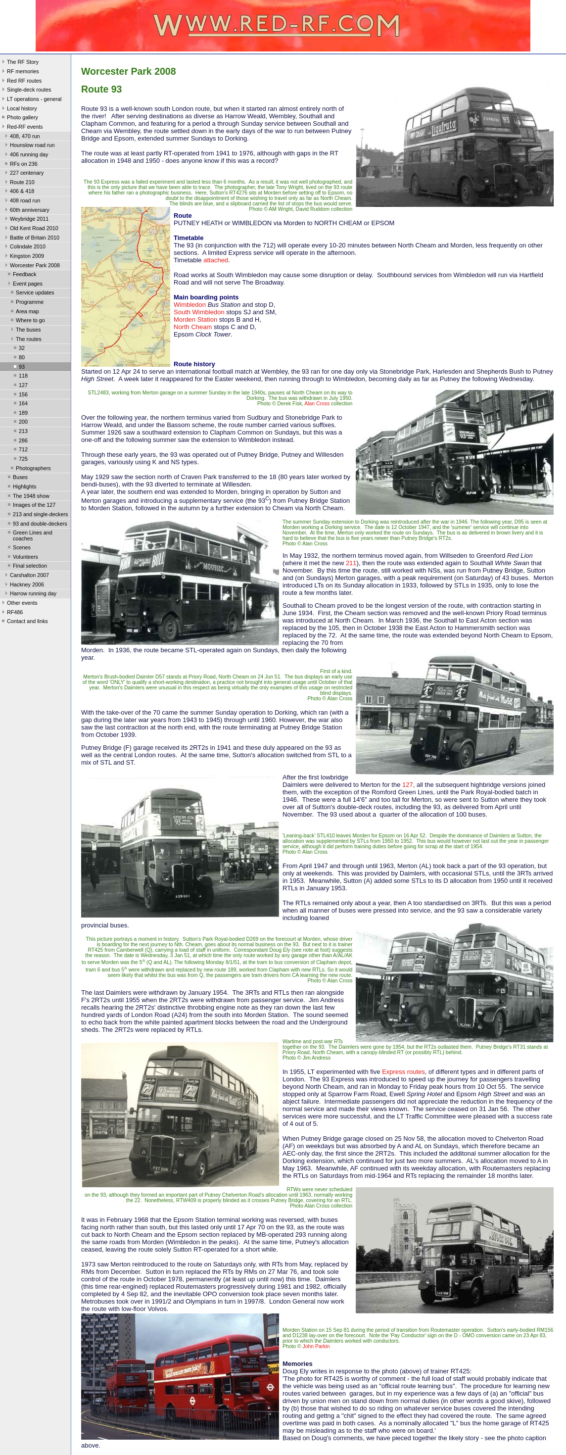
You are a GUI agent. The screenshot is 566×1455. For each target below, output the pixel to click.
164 (20, 404)
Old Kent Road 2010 (30, 229)
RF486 (11, 613)
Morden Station (195, 319)
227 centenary (23, 174)
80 (18, 358)
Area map (24, 312)
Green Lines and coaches (29, 535)
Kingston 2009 (23, 257)
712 (20, 450)
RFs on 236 (20, 165)
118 (20, 377)
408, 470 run (21, 137)
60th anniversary (26, 211)
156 (20, 395)
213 (20, 432)
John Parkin (316, 1346)
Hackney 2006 (23, 585)
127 (20, 386)
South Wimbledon (199, 312)
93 (18, 368)
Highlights (21, 487)
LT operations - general (30, 100)
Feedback (21, 275)
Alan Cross (317, 403)
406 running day (25, 155)
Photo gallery (19, 118)
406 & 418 (18, 192)
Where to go (27, 321)
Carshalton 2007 (26, 576)
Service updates (31, 293)
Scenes (18, 548)
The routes (25, 340)
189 (20, 414)
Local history (18, 109)
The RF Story (19, 63)
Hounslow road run (29, 146)
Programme (26, 303)
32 (18, 349)
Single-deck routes (25, 91)
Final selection (26, 567)
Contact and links (24, 622)
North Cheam (193, 327)
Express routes (403, 1071)
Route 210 (19, 183)
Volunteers (22, 558)
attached (215, 260)
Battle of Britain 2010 (31, 238)
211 (351, 563)
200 (20, 423)
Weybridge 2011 (25, 220)
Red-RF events (21, 128)
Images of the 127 (30, 506)
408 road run (21, 201)
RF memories (19, 72)
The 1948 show (27, 497)
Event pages (24, 285)
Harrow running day (29, 594)
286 (20, 441)
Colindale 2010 (24, 247)
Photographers (30, 469)
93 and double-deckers (36, 525)
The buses (25, 331)
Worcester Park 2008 (31, 266)
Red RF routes (21, 82)
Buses (17, 478)
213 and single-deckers (37, 515)
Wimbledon (190, 304)
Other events (19, 604)
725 (20, 460)
